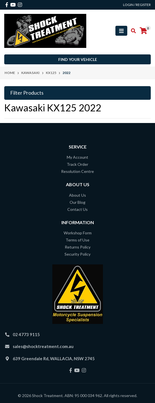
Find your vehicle (77, 59)
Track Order (77, 164)
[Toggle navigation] (121, 31)
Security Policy (77, 254)
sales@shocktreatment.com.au (43, 346)
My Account (77, 157)
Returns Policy (78, 247)
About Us (77, 195)
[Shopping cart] (143, 31)
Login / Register (137, 5)
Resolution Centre (77, 171)
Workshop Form (78, 232)
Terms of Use (77, 239)
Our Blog (77, 202)
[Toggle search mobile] (131, 31)
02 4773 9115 (26, 334)
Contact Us (77, 209)
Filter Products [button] (27, 93)
